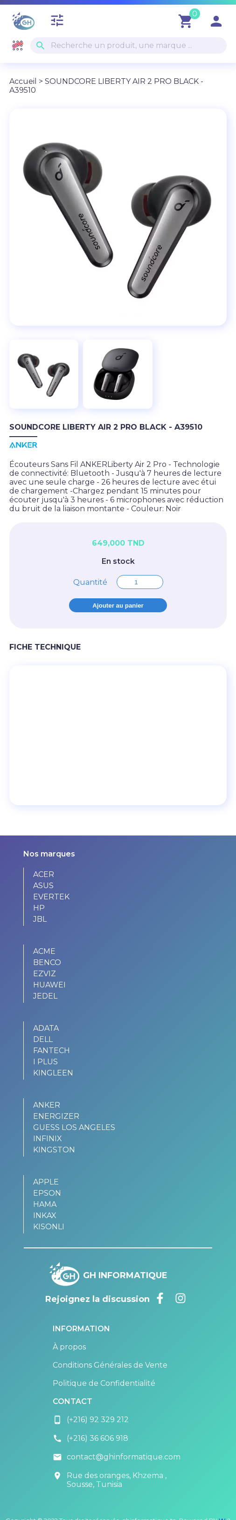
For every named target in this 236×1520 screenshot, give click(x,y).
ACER (43, 874)
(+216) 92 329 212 (91, 1419)
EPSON (47, 1193)
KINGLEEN (53, 1072)
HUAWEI (49, 984)
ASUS (43, 885)
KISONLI (48, 1226)
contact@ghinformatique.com (116, 1457)
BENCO (47, 962)
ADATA (46, 1028)
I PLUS (45, 1061)
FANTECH (51, 1050)
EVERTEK (51, 896)
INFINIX (47, 1138)
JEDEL (45, 996)
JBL (40, 919)
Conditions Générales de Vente (110, 1365)
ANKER (46, 1105)
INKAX (44, 1215)
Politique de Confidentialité (104, 1383)
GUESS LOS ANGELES (74, 1127)
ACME (44, 951)
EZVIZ (44, 973)
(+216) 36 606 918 (90, 1438)
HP (39, 908)
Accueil (23, 81)
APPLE (46, 1182)
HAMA (44, 1204)
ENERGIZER (56, 1116)
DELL (43, 1039)
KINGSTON (54, 1149)
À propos (69, 1346)
